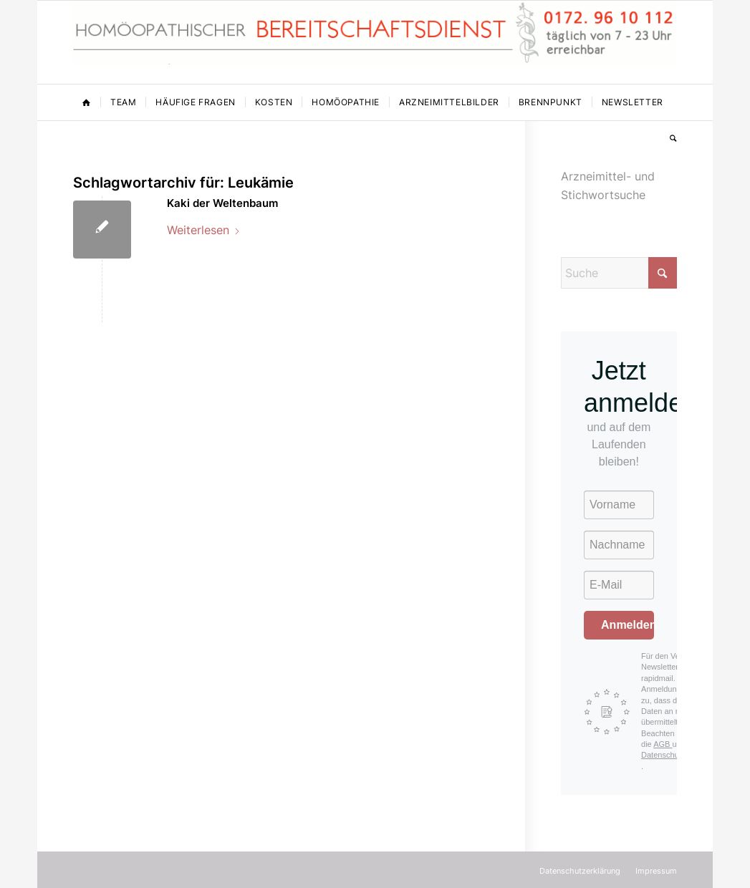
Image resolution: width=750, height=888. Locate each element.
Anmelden (627, 625)
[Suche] (668, 138)
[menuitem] (86, 102)
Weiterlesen (204, 230)
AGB (662, 744)
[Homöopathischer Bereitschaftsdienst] (374, 42)
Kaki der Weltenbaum (222, 203)
